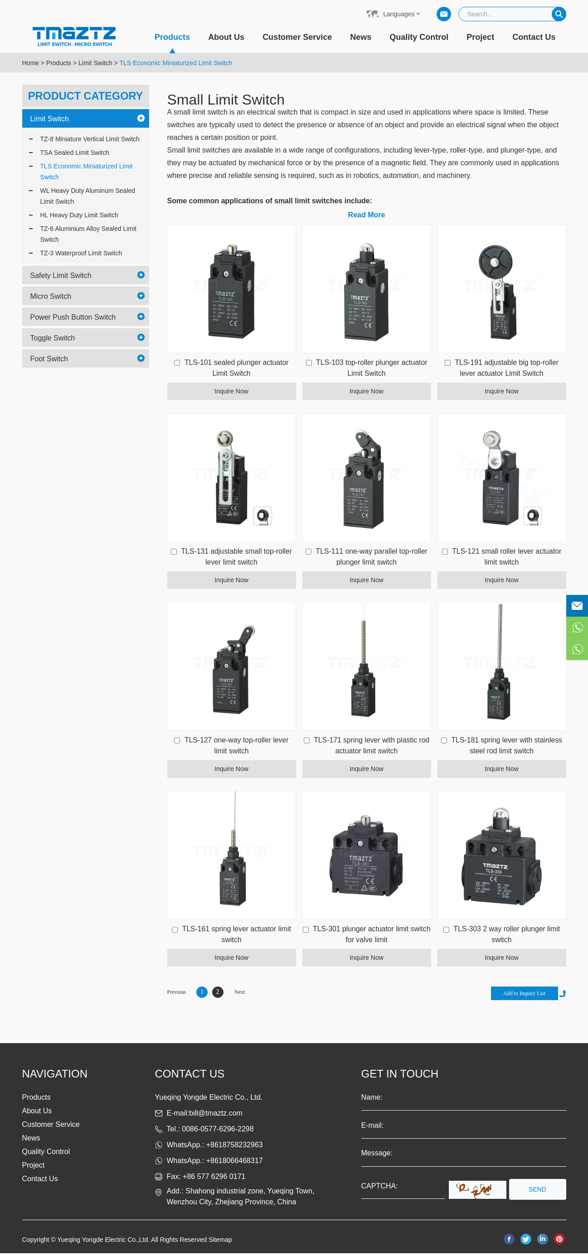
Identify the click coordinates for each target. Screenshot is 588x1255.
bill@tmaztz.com (216, 1115)
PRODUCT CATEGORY (85, 96)
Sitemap (220, 1241)
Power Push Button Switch (73, 317)
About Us (226, 37)
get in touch (400, 1075)
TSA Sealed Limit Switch (75, 152)
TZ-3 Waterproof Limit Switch (81, 253)
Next (239, 994)
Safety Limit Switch (61, 275)
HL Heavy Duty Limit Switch (79, 215)
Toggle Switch (52, 338)
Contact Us (533, 37)
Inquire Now (231, 391)
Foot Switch (49, 359)
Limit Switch (95, 63)
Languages (398, 14)
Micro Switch (51, 296)
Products (172, 43)
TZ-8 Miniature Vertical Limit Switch (90, 139)
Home (30, 63)
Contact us (190, 1075)
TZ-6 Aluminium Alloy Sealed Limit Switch (88, 234)
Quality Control (418, 37)
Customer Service (297, 37)
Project (480, 37)
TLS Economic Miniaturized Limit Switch (175, 63)
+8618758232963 (234, 1146)
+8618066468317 (234, 1162)
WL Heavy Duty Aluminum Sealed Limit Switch (88, 196)
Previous (176, 994)
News (360, 37)
